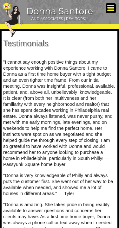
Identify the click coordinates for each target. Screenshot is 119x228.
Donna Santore (59, 11)
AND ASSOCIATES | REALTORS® (59, 18)
